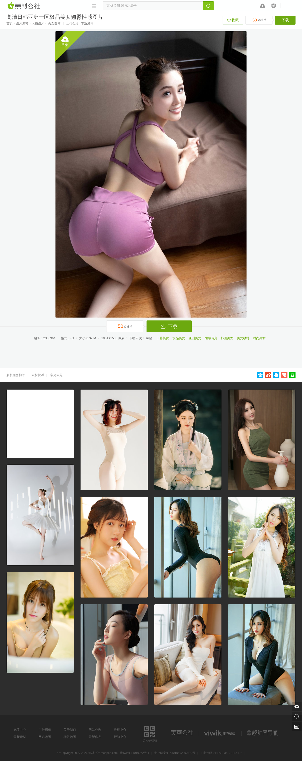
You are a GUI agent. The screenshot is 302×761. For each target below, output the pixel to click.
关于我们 (70, 729)
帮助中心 (120, 737)
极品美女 (178, 338)
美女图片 (54, 23)
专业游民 (87, 23)
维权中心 (120, 729)
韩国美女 (227, 338)
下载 (285, 20)
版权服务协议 (15, 375)
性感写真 (211, 338)
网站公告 (95, 729)
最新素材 (19, 737)
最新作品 (95, 737)
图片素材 (22, 23)
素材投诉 (38, 375)
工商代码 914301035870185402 (221, 753)
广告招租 (44, 729)
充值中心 (19, 729)
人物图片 (38, 23)
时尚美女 (259, 338)
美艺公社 (182, 732)
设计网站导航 (263, 732)
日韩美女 (162, 338)
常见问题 (56, 375)
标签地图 (70, 737)
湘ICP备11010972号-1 (134, 753)
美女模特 (243, 338)
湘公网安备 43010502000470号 (174, 753)
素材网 (24, 5)
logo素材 (220, 732)
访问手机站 (149, 733)
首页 (9, 23)
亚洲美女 (195, 338)
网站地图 (44, 737)
